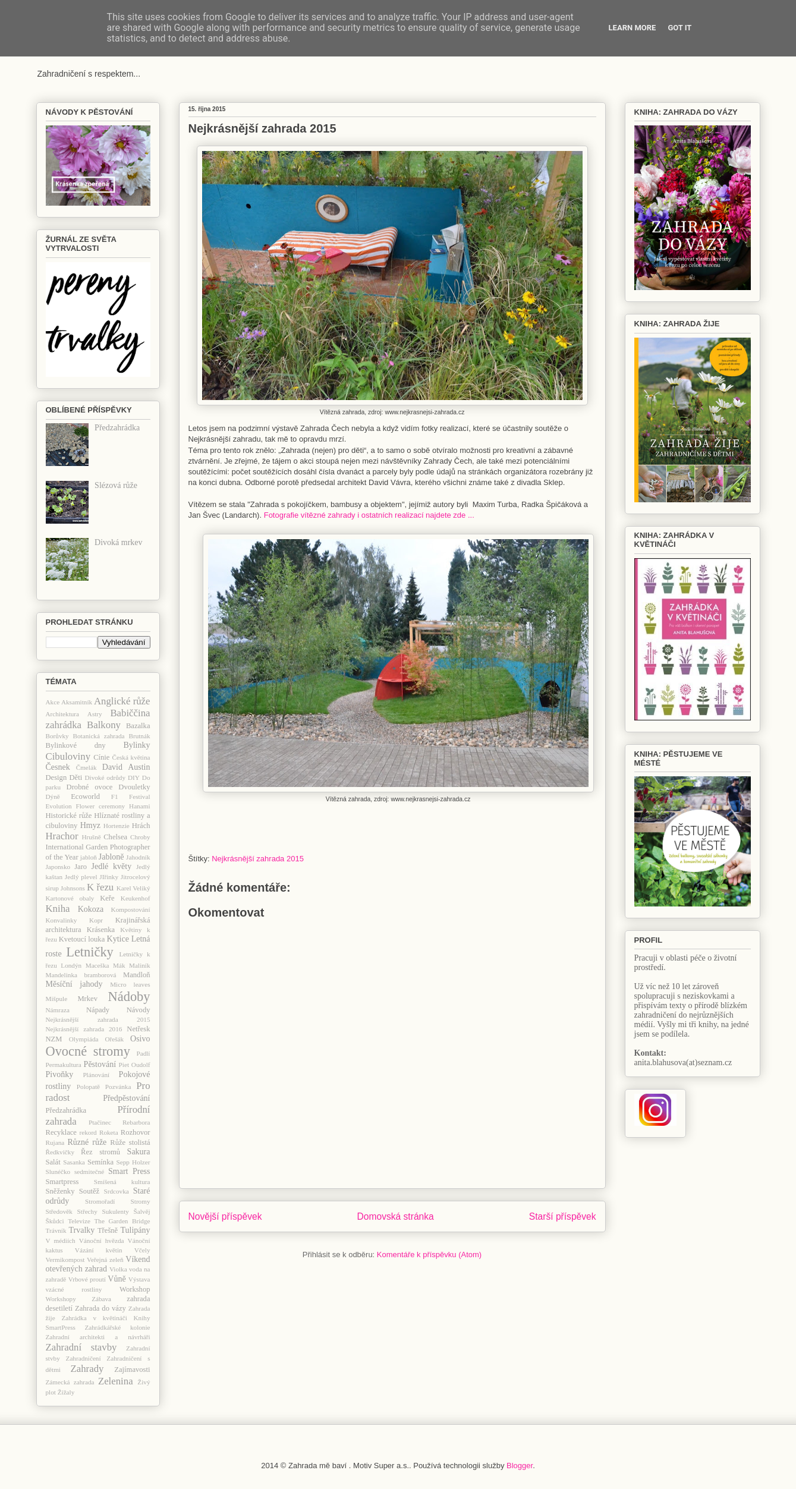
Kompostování (130, 909)
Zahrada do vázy (100, 1308)
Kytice (118, 938)
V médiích (60, 1240)
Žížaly (66, 1392)
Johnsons (73, 888)
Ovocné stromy (88, 1051)
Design (56, 777)
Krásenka (101, 929)
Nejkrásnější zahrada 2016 (84, 1028)
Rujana (55, 1142)
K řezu (100, 887)
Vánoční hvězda (101, 1240)
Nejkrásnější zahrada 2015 (258, 858)
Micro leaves (130, 984)
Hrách (141, 825)
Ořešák (114, 1039)
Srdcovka (115, 1191)
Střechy (87, 1211)
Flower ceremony (100, 806)
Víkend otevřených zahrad (98, 1264)
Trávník (56, 1230)
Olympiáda (84, 1039)
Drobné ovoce (90, 787)
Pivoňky (60, 1074)
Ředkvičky (60, 1152)
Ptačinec (100, 1122)
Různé (78, 1142)
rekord (88, 1132)
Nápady (97, 1010)
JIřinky (108, 876)
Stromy (140, 1201)
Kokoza (91, 909)
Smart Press (129, 1171)
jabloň (88, 857)
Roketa (108, 1132)
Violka (118, 1269)
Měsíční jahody (74, 984)
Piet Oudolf (134, 1064)
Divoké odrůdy (104, 777)
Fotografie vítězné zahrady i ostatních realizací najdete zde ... (368, 515)
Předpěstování (126, 1098)
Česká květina (131, 757)
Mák (119, 965)
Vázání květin (98, 1250)
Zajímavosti (132, 1369)
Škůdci (55, 1220)
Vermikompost (65, 1259)
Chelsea (115, 837)
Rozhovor (135, 1132)
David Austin (126, 767)
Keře (107, 898)
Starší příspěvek (562, 1216)
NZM (54, 1039)
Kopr (96, 920)
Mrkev (87, 998)
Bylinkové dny (76, 745)
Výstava (139, 1279)
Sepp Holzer (133, 1162)
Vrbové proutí (87, 1279)
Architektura (63, 713)
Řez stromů (100, 1152)
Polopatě (88, 1086)
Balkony (104, 725)
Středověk (59, 1211)
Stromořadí (100, 1201)
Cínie (101, 757)
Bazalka (138, 726)
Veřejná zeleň (105, 1259)
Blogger (519, 1465)
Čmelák (86, 767)
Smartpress (62, 1182)
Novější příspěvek (225, 1216)
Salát (53, 1162)
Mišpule (57, 998)
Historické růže (69, 815)
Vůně (116, 1278)
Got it (679, 27)
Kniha (58, 908)
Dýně (53, 796)
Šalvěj (142, 1211)
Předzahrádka (117, 427)
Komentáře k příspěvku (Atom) (429, 1254)
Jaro (80, 866)
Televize (79, 1220)
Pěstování (100, 1064)
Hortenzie (116, 825)
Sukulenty (115, 1211)
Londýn (71, 965)
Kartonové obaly (70, 898)
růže (99, 1142)
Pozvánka (118, 1086)
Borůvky (57, 735)
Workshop (134, 1289)
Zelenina (115, 1381)
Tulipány (135, 1230)
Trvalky (81, 1230)
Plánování (96, 1074)
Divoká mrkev (118, 542)
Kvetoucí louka (82, 939)
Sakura (138, 1151)
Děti (75, 777)
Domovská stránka (395, 1216)
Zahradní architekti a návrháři (98, 1336)
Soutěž (89, 1191)
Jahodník (138, 857)
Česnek (58, 767)
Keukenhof (135, 898)
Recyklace (61, 1132)
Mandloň (136, 975)
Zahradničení (83, 1358)
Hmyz (90, 825)
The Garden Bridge (122, 1220)
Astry (94, 713)
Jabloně (111, 856)
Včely (142, 1250)
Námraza (58, 1009)
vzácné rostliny (74, 1289)
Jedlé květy (112, 866)
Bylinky (136, 745)
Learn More (632, 27)
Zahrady (87, 1368)
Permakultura (63, 1064)
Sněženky (60, 1191)
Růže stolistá (130, 1142)
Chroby (140, 836)
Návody (138, 1010)
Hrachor (62, 836)
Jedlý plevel (81, 876)
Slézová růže (116, 485)
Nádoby (129, 996)
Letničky (90, 952)
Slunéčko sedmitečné (75, 1171)
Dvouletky (134, 787)
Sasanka (74, 1162)
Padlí (143, 1053)
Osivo (140, 1038)
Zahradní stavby (81, 1347)
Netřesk (138, 1029)
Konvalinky (61, 920)
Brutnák (139, 735)
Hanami (139, 806)
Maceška (97, 965)
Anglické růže (122, 701)
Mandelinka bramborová (81, 974)
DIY (134, 777)
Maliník (139, 965)
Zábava (101, 1298)
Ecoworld (85, 796)
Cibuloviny (68, 756)
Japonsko (58, 866)
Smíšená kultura (122, 1181)
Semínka (100, 1162)
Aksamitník (76, 702)
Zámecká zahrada (70, 1382)
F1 (114, 796)
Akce (53, 702)
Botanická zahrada (99, 735)
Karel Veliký (133, 888)
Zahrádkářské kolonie (117, 1327)
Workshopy (61, 1298)
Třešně (107, 1230)
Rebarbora (136, 1122)
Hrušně (90, 836)
